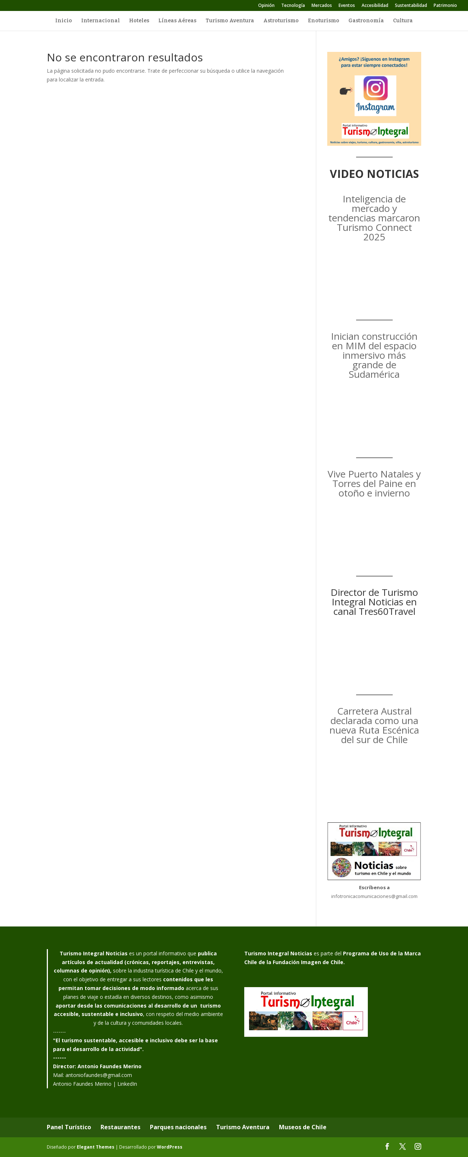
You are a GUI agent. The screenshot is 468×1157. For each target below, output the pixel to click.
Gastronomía (366, 21)
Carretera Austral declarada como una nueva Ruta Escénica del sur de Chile (374, 725)
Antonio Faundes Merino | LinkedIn (95, 1083)
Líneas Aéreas (177, 21)
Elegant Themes (95, 1147)
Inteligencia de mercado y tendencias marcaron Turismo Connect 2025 (374, 217)
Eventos (347, 5)
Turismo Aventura (229, 21)
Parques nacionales (178, 1127)
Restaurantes (120, 1127)
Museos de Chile (303, 1127)
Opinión (266, 5)
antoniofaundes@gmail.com (98, 1075)
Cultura (403, 21)
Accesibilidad (375, 5)
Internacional (100, 21)
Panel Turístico (69, 1127)
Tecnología (293, 5)
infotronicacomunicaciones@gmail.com (374, 896)
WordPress (169, 1147)
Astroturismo (281, 21)
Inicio (63, 21)
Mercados (322, 5)
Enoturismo (323, 21)
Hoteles (139, 21)
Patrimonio (445, 5)
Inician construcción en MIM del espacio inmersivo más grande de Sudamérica (374, 355)
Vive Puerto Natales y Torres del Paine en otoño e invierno (374, 483)
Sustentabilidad (411, 5)
